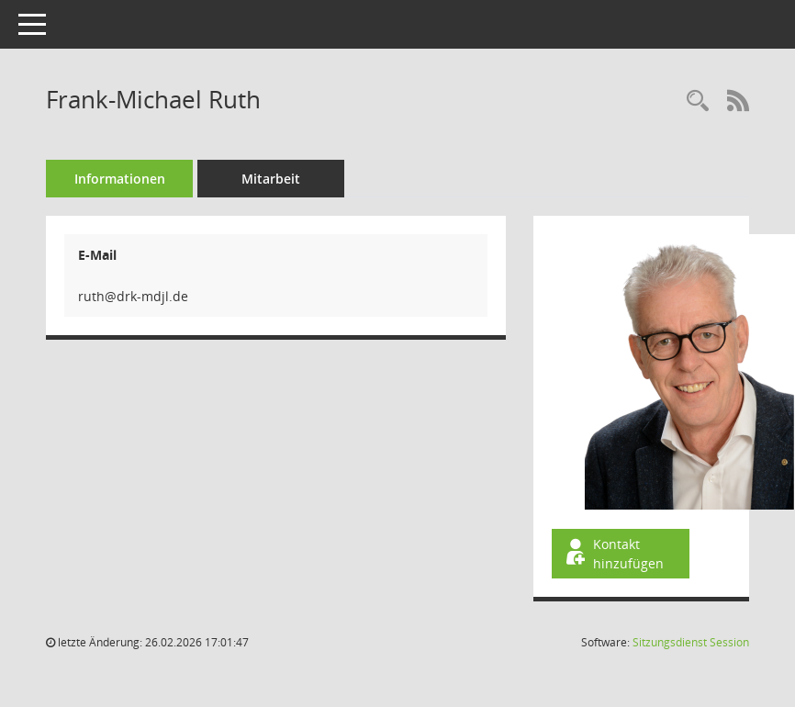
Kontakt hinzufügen (613, 553)
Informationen (119, 178)
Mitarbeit (270, 178)
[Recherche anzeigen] (697, 101)
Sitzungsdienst (691, 642)
